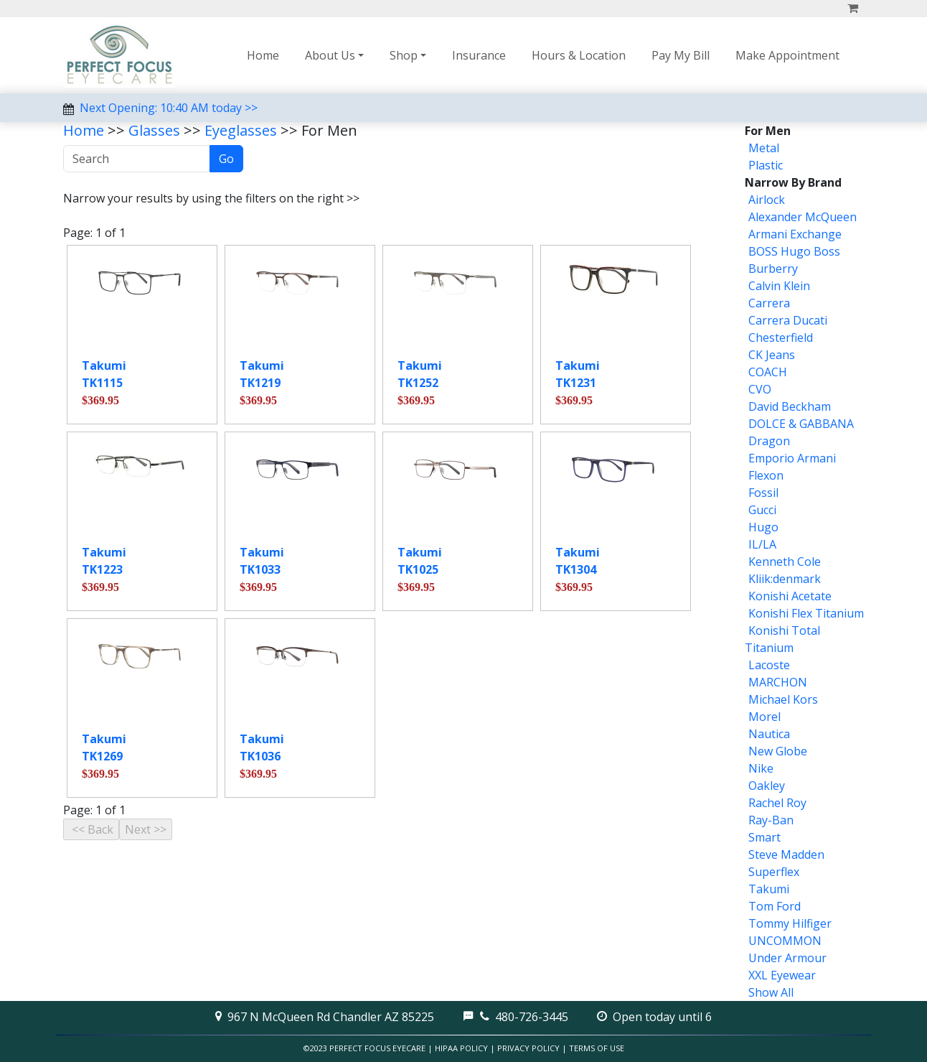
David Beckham (789, 406)
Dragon (769, 441)
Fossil (763, 492)
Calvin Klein (779, 286)
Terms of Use (596, 1048)
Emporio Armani (792, 458)
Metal (763, 148)
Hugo (763, 527)
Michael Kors (783, 699)
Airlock (766, 200)
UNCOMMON (785, 941)
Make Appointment (787, 55)
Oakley (766, 785)
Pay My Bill (680, 55)
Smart (764, 837)
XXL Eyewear (782, 975)
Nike (760, 768)
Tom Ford (774, 906)
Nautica (769, 734)
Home (263, 55)
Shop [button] (404, 55)
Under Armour (787, 958)
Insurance (479, 55)
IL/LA (762, 544)
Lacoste (769, 665)
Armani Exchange (795, 234)
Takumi (768, 889)
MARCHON (777, 682)
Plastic (765, 165)
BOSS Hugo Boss (794, 251)
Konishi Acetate (790, 596)
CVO (759, 389)
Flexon (766, 475)
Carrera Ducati (787, 320)
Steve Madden (786, 854)
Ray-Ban (771, 820)
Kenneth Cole (784, 561)
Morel (764, 717)
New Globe (777, 751)
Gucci (762, 510)
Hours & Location (579, 55)
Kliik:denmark (784, 579)
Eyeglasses (240, 130)
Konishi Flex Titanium (806, 613)
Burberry (773, 268)
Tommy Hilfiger (790, 923)
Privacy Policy (528, 1048)
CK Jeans (771, 355)
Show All (771, 992)
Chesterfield (780, 337)
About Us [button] (330, 55)
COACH (767, 372)
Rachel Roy (777, 803)
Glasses (154, 130)
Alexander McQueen (802, 217)
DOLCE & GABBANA (801, 424)
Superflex (773, 872)
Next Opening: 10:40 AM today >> (169, 108)
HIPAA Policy (461, 1048)
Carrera (769, 303)
